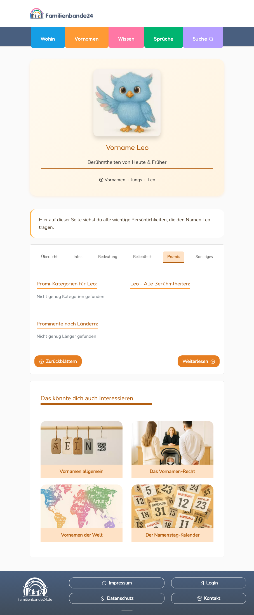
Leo (151, 180)
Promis (173, 256)
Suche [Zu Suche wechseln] (203, 39)
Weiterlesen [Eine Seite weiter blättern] (198, 361)
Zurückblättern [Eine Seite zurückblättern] (58, 361)
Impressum (117, 583)
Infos (78, 256)
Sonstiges (204, 256)
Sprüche (163, 39)
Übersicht (49, 256)
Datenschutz (117, 598)
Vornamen (86, 39)
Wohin (48, 39)
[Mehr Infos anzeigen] (127, 611)
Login (208, 583)
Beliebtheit (142, 256)
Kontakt (208, 598)
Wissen (126, 39)
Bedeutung (107, 256)
